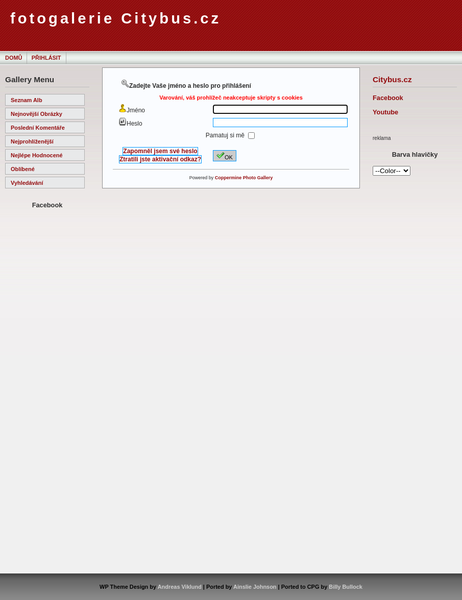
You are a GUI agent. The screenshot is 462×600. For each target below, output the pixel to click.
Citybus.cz (392, 79)
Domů (13, 58)
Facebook (388, 98)
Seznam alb (26, 100)
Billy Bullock (345, 587)
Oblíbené (23, 169)
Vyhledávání (27, 183)
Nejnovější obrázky (36, 114)
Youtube (385, 112)
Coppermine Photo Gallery (244, 177)
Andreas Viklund (180, 587)
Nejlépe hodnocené (37, 155)
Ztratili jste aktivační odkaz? (160, 159)
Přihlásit (46, 58)
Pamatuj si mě (226, 135)
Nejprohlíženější (32, 141)
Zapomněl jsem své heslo (160, 151)
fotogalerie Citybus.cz (115, 18)
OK (224, 155)
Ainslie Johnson (254, 587)
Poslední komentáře (38, 128)
